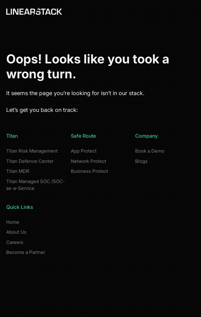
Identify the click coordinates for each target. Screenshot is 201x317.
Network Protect (88, 161)
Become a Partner (25, 252)
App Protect (84, 151)
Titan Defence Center (29, 161)
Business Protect (89, 171)
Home (12, 222)
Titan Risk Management (32, 151)
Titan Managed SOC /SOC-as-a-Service (35, 184)
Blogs (141, 161)
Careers (14, 242)
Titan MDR (17, 171)
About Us (16, 232)
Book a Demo (149, 151)
